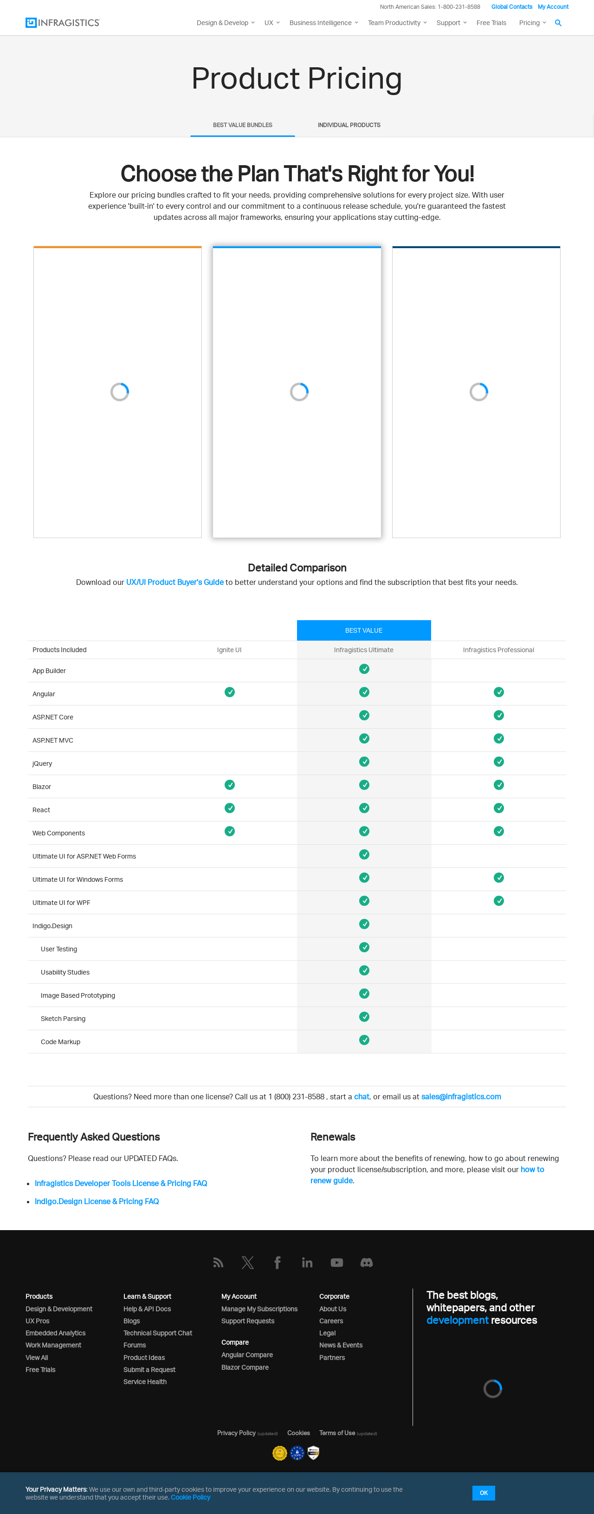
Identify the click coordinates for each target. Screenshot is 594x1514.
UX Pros (37, 1321)
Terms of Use (337, 1433)
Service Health (145, 1382)
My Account (553, 6)
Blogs (131, 1321)
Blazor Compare (245, 1367)
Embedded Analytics (55, 1333)
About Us (332, 1309)
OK (484, 1492)
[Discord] (366, 1262)
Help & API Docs (147, 1309)
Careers (331, 1321)
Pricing (529, 22)
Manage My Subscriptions (259, 1309)
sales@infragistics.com (461, 1096)
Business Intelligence (321, 22)
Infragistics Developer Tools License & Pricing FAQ (121, 1183)
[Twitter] (248, 1262)
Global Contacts (511, 6)
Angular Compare (247, 1355)
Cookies (298, 1433)
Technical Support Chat (157, 1333)
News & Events (340, 1345)
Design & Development (59, 1309)
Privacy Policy (236, 1433)
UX (269, 22)
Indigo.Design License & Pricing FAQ (97, 1201)
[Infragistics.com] (72, 23)
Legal (327, 1333)
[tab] (242, 126)
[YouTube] (337, 1262)
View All (37, 1357)
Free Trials (491, 22)
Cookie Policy (190, 1497)
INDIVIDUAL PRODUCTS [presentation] (349, 125)
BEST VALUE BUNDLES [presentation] (242, 125)
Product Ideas (144, 1357)
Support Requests (247, 1321)
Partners (332, 1357)
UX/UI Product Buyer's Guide (175, 582)
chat (361, 1096)
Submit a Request (149, 1369)
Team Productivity (394, 22)
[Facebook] (277, 1262)
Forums (134, 1345)
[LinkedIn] (307, 1262)
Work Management (53, 1345)
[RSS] (218, 1262)
